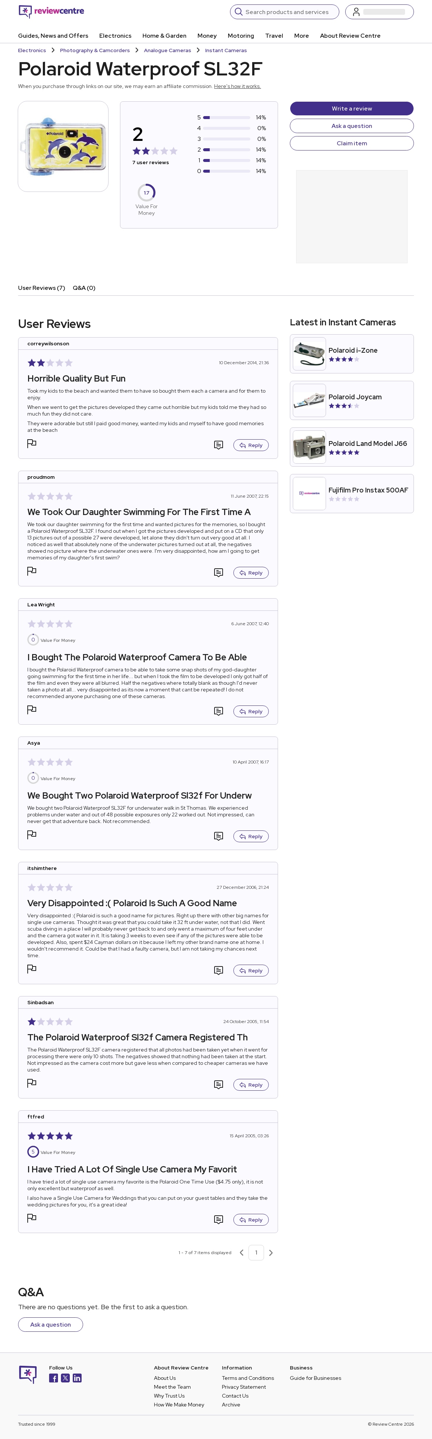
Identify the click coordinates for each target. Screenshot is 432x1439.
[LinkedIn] (77, 1379)
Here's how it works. (237, 86)
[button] (31, 444)
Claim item (352, 143)
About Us (165, 1378)
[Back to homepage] (51, 11)
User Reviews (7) (41, 288)
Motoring (241, 36)
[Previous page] (241, 1252)
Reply (251, 445)
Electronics (115, 36)
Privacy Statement (244, 1387)
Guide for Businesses (315, 1378)
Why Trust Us (169, 1395)
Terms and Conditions (248, 1378)
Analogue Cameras (167, 50)
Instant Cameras (226, 50)
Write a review (352, 108)
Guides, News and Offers (53, 36)
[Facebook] (53, 1379)
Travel (274, 36)
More (301, 36)
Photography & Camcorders (95, 50)
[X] (65, 1379)
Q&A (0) (84, 288)
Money (207, 36)
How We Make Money (179, 1404)
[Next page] (271, 1252)
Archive (231, 1404)
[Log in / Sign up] (379, 11)
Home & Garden (164, 36)
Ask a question (352, 126)
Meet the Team (172, 1387)
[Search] (290, 12)
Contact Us (235, 1395)
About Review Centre (350, 36)
